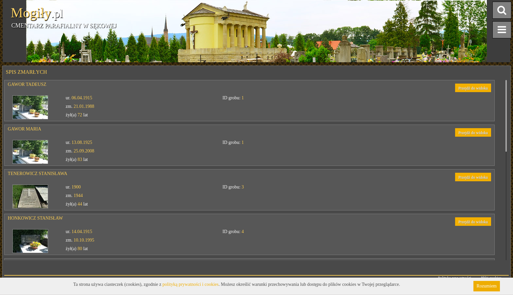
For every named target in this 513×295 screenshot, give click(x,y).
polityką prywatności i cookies (191, 284)
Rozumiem (487, 286)
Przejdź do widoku (473, 88)
